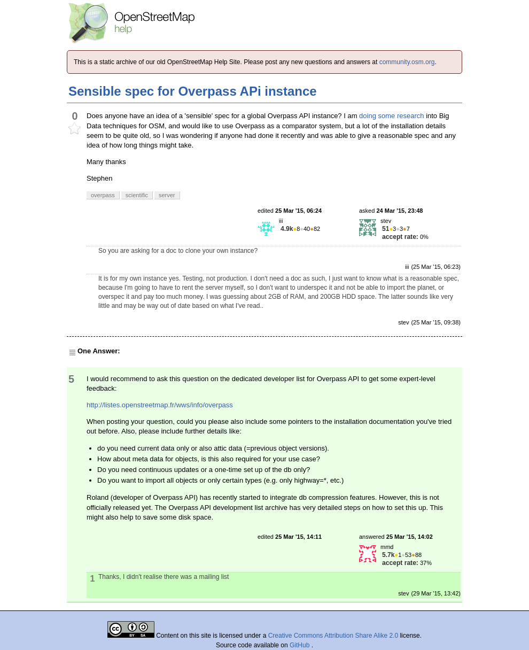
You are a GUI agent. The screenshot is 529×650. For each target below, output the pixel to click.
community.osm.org (407, 62)
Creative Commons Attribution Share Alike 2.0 (333, 635)
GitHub (301, 645)
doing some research (391, 116)
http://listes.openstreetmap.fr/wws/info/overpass (160, 405)
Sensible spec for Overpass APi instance (192, 91)
